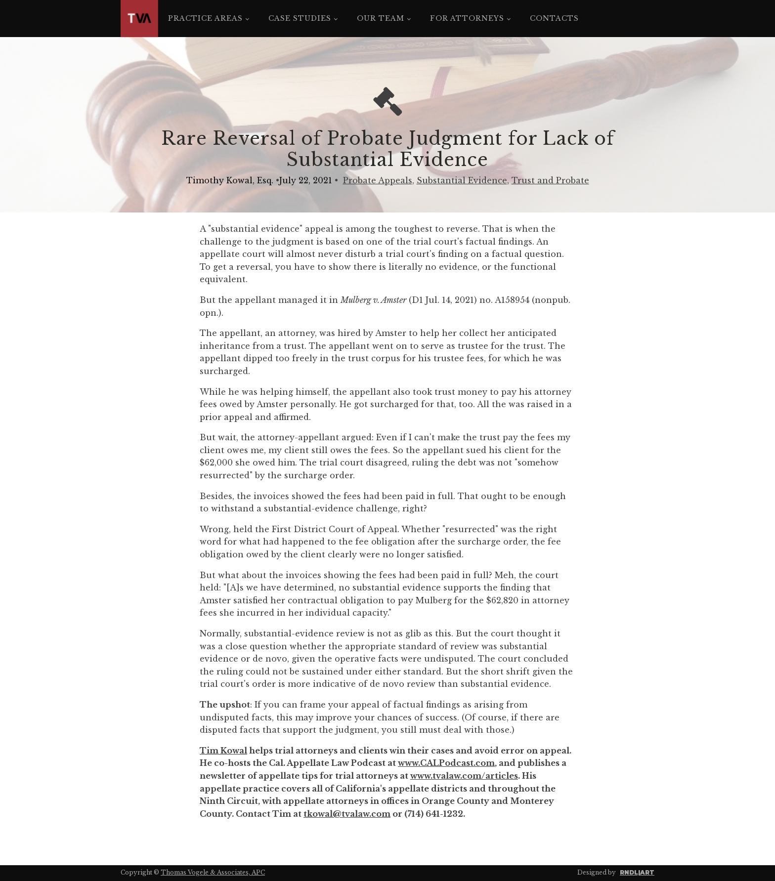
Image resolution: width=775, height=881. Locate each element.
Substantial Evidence (462, 180)
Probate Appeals (377, 180)
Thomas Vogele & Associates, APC (213, 872)
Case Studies (299, 18)
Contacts (554, 18)
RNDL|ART (637, 872)
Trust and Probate (550, 180)
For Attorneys (467, 18)
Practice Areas (205, 18)
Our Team (380, 18)
